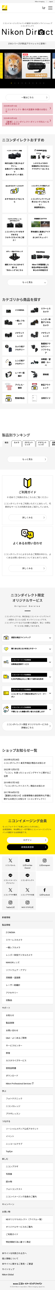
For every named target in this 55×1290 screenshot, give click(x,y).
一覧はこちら (27, 97)
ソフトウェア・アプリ (16, 970)
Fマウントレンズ (42, 444)
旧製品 (9, 1000)
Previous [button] (6, 83)
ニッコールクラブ (14, 1144)
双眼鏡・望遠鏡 (13, 977)
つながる (6, 1121)
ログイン (27, 840)
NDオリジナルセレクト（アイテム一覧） (24, 1219)
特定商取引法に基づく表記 (18, 1242)
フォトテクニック (14, 1098)
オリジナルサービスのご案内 (19, 1227)
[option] (27, 43)
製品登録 (10, 1023)
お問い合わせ (12, 1030)
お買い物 (6, 1212)
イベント (10, 1136)
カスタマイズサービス (16, 1060)
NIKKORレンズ (13, 962)
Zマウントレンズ (29, 444)
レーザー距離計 (13, 985)
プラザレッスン (13, 1114)
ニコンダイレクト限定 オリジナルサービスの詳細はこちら (27, 726)
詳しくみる (27, 517)
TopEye (9, 1151)
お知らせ (10, 1015)
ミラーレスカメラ (14, 940)
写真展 (9, 1174)
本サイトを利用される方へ (14, 1253)
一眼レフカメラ (13, 947)
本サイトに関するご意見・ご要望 (17, 1264)
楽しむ (5, 1159)
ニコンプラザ (12, 1166)
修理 (8, 1053)
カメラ (16, 443)
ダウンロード (12, 1076)
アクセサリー (12, 993)
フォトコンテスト (14, 1189)
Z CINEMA (10, 932)
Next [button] (48, 83)
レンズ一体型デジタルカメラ (19, 955)
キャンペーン (8, 1204)
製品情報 (6, 925)
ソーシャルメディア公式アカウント (22, 1129)
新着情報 (6, 917)
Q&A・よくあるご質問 (16, 1038)
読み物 (9, 1181)
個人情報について (10, 1258)
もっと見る (27, 282)
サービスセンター (14, 1045)
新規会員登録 (27, 847)
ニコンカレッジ (13, 1106)
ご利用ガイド (12, 1234)
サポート (6, 1008)
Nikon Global (8, 1274)
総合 (6, 443)
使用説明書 (11, 1068)
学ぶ (4, 1091)
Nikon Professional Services (18, 1083)
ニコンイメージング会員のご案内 (21, 1196)
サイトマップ (8, 1269)
